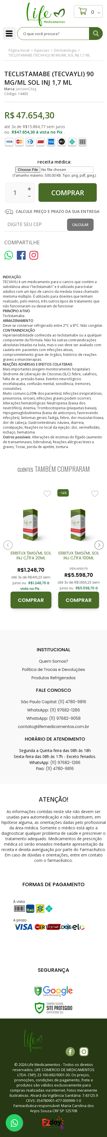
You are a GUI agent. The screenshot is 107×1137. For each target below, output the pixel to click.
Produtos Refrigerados (53, 678)
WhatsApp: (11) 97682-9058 (53, 718)
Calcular (80, 224)
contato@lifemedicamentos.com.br (53, 726)
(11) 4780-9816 (60, 768)
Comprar (31, 600)
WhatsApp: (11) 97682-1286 (53, 710)
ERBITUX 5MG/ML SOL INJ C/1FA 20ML (31, 555)
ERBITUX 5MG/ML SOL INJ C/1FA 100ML (78, 555)
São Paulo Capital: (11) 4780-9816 (53, 702)
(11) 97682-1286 (65, 762)
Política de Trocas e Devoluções (53, 669)
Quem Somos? (53, 661)
